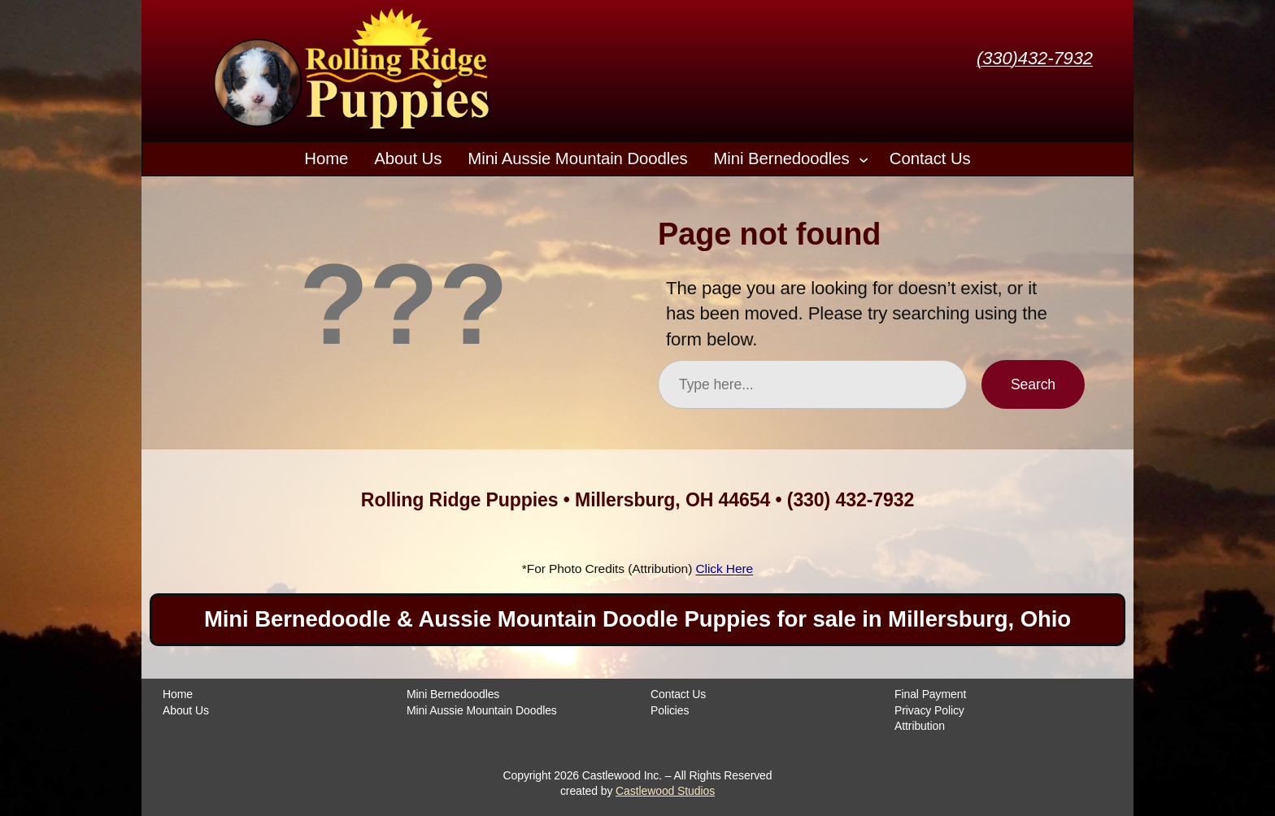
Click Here (724, 568)
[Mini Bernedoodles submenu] (863, 158)
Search (1033, 384)
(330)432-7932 (1035, 58)
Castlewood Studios (665, 790)
